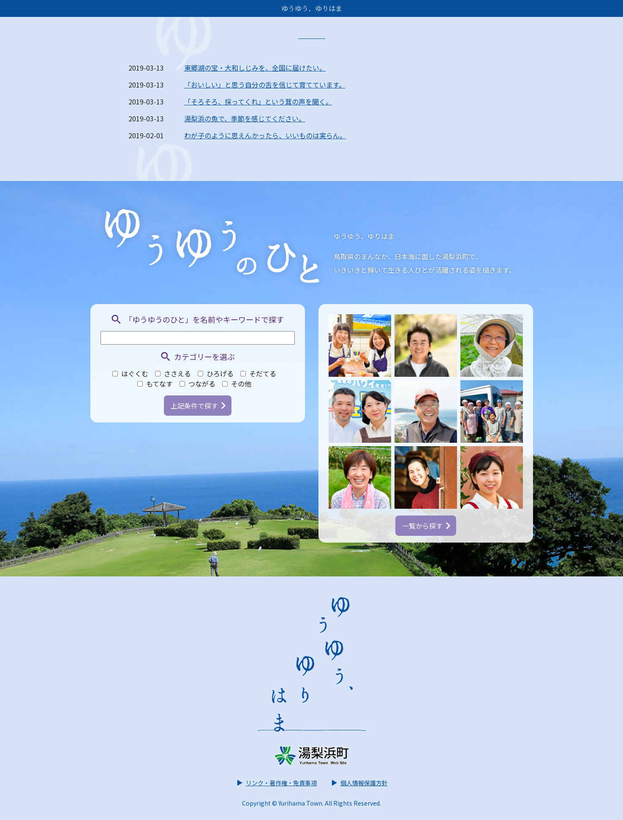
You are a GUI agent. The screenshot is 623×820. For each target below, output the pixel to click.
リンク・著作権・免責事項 (276, 782)
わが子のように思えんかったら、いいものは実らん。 (265, 135)
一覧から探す (426, 526)
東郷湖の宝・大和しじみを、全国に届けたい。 (255, 68)
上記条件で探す (198, 405)
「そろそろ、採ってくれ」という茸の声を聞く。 (258, 101)
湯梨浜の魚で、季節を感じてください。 (244, 118)
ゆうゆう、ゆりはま (311, 8)
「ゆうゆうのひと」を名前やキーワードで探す (197, 319)
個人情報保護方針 (359, 782)
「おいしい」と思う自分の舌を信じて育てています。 (265, 85)
